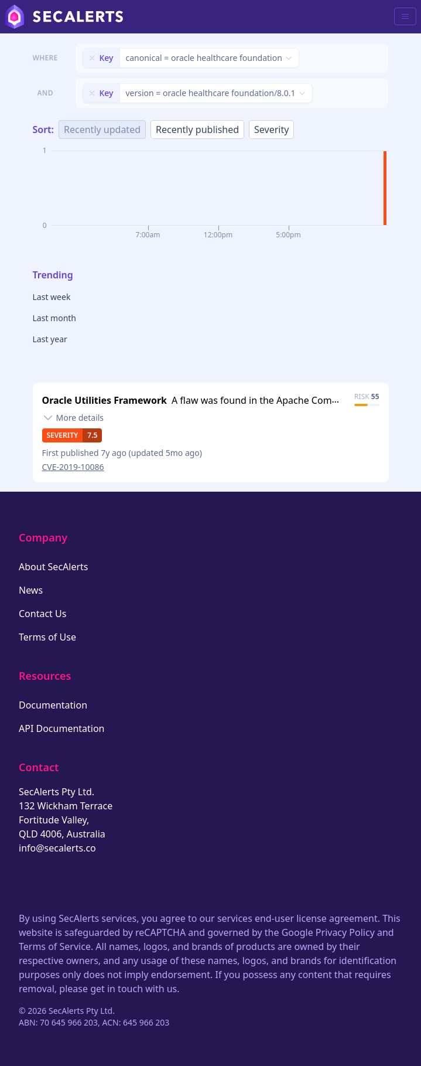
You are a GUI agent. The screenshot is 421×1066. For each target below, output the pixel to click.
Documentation (53, 705)
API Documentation (62, 728)
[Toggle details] (73, 418)
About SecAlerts (53, 566)
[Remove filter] (92, 58)
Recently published (197, 129)
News (31, 590)
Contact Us (42, 613)
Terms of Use (47, 637)
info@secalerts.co (57, 848)
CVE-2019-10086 (73, 466)
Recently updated (102, 129)
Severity (271, 129)
